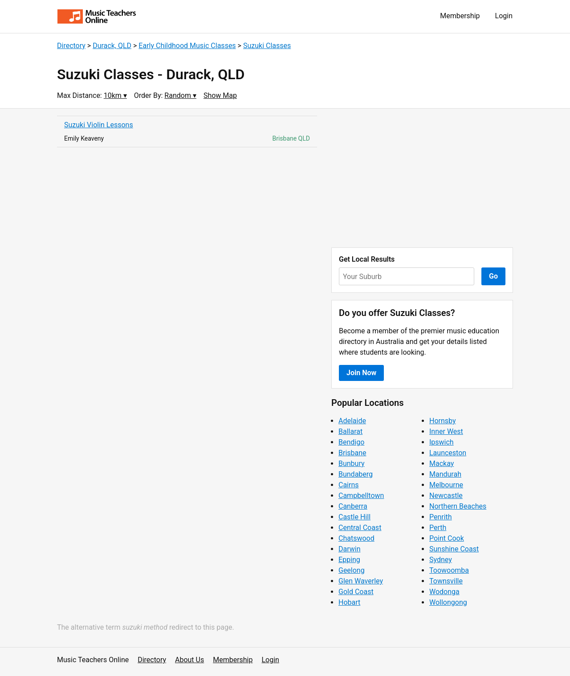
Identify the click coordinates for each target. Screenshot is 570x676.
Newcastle (446, 495)
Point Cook (446, 538)
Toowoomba (449, 570)
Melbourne (446, 485)
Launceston (447, 453)
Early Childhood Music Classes (187, 45)
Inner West (446, 431)
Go (493, 276)
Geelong (351, 570)
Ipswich (441, 442)
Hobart (349, 602)
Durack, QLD (112, 45)
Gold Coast (356, 591)
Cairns (348, 485)
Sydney (440, 559)
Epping (349, 559)
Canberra (352, 506)
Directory (71, 45)
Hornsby (442, 421)
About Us (189, 660)
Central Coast (359, 527)
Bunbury (351, 463)
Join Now (361, 372)
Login (504, 16)
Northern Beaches (457, 506)
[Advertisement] (422, 178)
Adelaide (352, 421)
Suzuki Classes (267, 45)
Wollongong (448, 602)
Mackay (441, 463)
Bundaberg (355, 474)
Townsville (446, 581)
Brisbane (352, 453)
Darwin (349, 549)
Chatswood (356, 538)
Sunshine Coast (454, 549)
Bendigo (351, 442)
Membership (460, 16)
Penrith (440, 517)
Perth (437, 527)
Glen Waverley (360, 581)
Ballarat (350, 431)
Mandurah (445, 474)
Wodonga (444, 591)
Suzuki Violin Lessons (98, 125)
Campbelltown (361, 495)
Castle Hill (354, 517)
